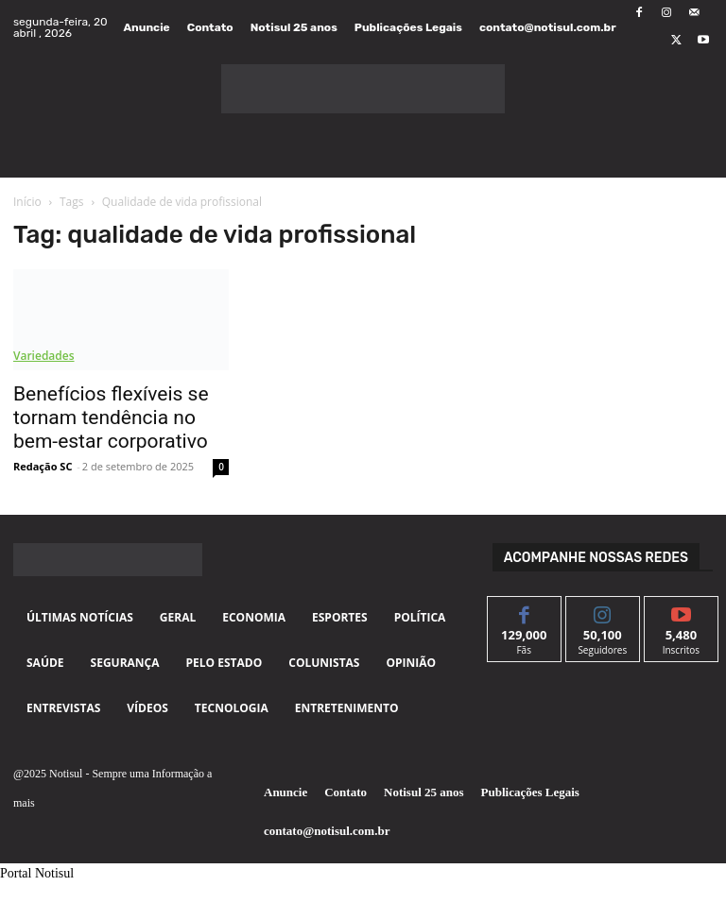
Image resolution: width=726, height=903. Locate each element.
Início (27, 202)
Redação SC (42, 466)
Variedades (44, 356)
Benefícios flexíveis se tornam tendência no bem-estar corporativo (111, 417)
